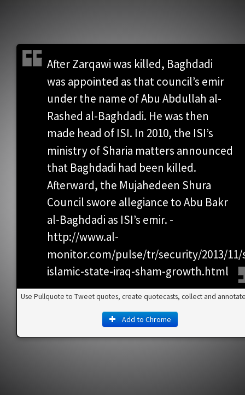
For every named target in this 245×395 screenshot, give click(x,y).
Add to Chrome (122, 223)
